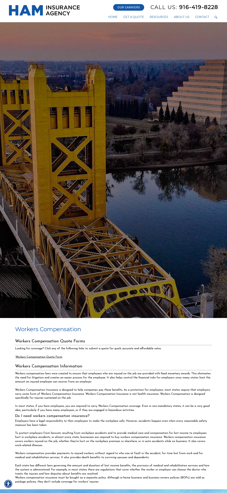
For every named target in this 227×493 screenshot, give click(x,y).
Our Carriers (128, 7)
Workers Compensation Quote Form (38, 357)
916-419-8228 (184, 7)
